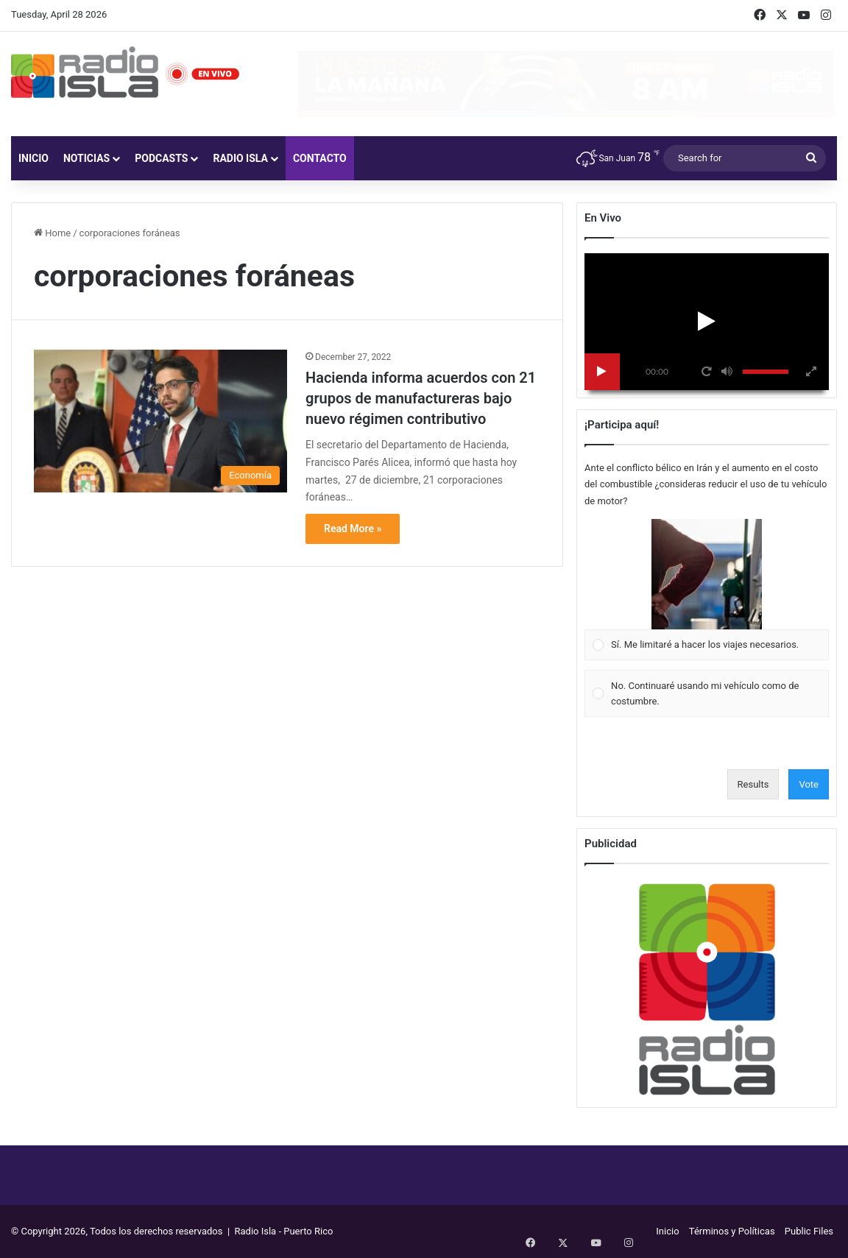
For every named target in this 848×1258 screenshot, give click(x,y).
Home (52, 232)
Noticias (86, 158)
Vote (809, 784)
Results (753, 784)
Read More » (352, 528)
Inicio (33, 158)
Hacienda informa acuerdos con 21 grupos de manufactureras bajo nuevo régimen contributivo (420, 398)
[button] (706, 574)
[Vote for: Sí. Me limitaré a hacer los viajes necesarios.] (707, 589)
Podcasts (161, 158)
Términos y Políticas (732, 1231)
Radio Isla (240, 158)
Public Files (809, 1231)
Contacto (320, 158)
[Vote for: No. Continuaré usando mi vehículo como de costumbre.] (707, 693)
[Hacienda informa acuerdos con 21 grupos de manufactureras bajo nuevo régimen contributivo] (160, 421)
